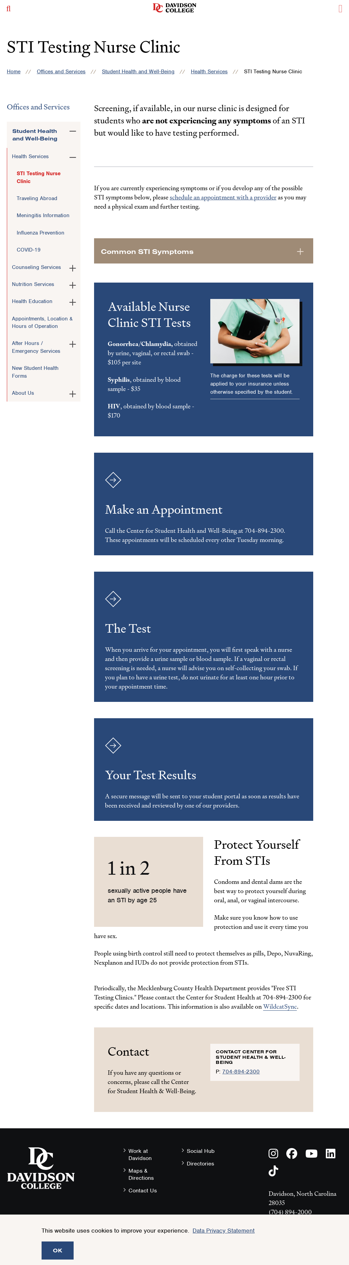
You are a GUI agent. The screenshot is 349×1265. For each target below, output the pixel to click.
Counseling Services (36, 267)
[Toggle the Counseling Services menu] (72, 267)
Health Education (32, 301)
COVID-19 (29, 249)
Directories (200, 1163)
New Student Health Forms (35, 372)
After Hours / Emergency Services (36, 347)
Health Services (209, 71)
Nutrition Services (33, 284)
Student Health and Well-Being (138, 71)
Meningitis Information (43, 215)
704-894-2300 (241, 1071)
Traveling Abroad (37, 198)
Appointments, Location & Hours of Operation (42, 322)
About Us (23, 393)
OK (57, 1250)
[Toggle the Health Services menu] (72, 156)
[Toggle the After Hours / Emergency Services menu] (72, 343)
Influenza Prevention (40, 232)
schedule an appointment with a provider (223, 197)
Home (13, 71)
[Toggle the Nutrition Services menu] (72, 284)
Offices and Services (61, 71)
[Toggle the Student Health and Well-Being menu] (72, 130)
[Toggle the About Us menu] (72, 393)
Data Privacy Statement (224, 1230)
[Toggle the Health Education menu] (72, 301)
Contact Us (142, 1190)
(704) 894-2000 (290, 1212)
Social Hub (201, 1151)
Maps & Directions (141, 1174)
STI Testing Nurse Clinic (39, 177)
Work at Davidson (140, 1154)
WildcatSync (280, 1006)
